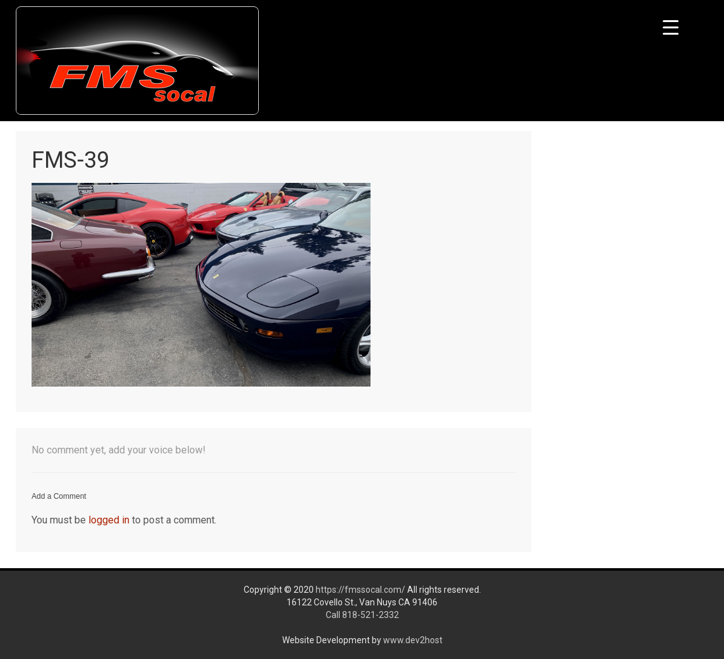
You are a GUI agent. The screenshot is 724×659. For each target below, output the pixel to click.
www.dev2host (412, 640)
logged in (108, 520)
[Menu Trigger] (670, 26)
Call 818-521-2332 (362, 615)
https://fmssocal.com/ (360, 590)
